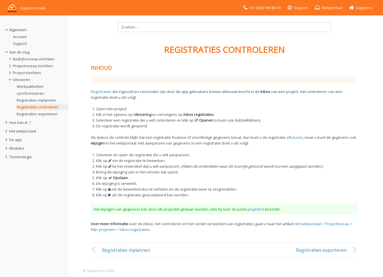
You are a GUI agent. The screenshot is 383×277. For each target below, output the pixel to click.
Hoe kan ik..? (20, 122)
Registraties (101, 91)
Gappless (364, 7)
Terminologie (20, 156)
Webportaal (332, 7)
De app (15, 139)
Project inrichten (27, 72)
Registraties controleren (37, 107)
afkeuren (294, 137)
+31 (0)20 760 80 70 (265, 7)
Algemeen (18, 29)
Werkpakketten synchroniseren (30, 90)
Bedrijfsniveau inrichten (33, 59)
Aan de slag (19, 52)
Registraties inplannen (36, 100)
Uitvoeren (21, 79)
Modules (16, 148)
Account (20, 36)
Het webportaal (22, 131)
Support (301, 7)
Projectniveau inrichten (33, 65)
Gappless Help (26, 8)
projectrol (256, 209)
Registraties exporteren (37, 113)
